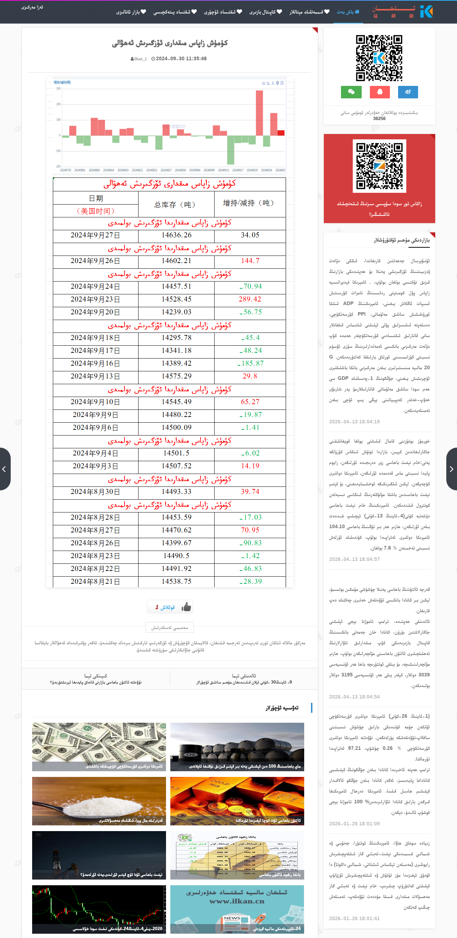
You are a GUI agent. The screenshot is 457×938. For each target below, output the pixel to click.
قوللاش (173, 606)
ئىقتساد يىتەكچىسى (175, 12)
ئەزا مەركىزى (32, 7)
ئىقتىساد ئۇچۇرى (223, 12)
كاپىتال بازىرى (266, 12)
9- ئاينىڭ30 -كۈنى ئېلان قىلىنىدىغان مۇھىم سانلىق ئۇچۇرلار (244, 683)
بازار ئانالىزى (131, 12)
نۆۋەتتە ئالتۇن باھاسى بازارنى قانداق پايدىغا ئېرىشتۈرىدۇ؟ (96, 683)
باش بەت (348, 12)
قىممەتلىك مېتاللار (310, 12)
